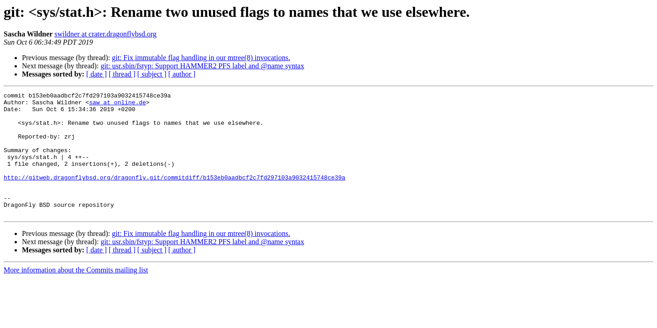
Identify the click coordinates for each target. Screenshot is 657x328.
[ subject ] (152, 74)
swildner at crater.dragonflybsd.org (105, 34)
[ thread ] (122, 74)
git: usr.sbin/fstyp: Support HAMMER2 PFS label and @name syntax (202, 66)
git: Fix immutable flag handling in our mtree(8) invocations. (201, 58)
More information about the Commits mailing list (76, 294)
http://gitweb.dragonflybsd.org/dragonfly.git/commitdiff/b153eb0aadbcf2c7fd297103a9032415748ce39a (174, 195)
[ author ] (182, 74)
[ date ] (96, 74)
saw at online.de (117, 105)
